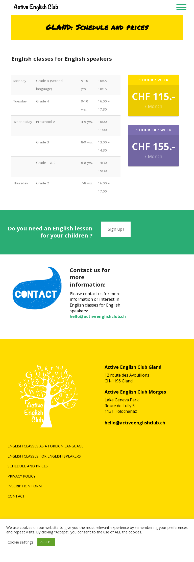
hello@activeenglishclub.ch (98, 316)
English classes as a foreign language (45, 446)
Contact (16, 496)
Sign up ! (116, 229)
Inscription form (25, 486)
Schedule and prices (28, 466)
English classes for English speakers (44, 456)
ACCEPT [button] (46, 541)
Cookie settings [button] (21, 542)
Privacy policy (21, 476)
